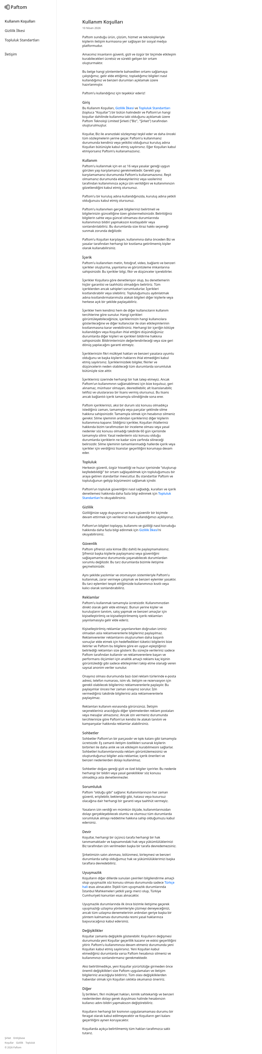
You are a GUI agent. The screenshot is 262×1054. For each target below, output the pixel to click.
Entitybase (19, 1038)
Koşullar (9, 1042)
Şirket (8, 1038)
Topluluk (30, 1042)
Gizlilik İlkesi (124, 108)
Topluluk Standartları (154, 108)
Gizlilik (19, 1042)
